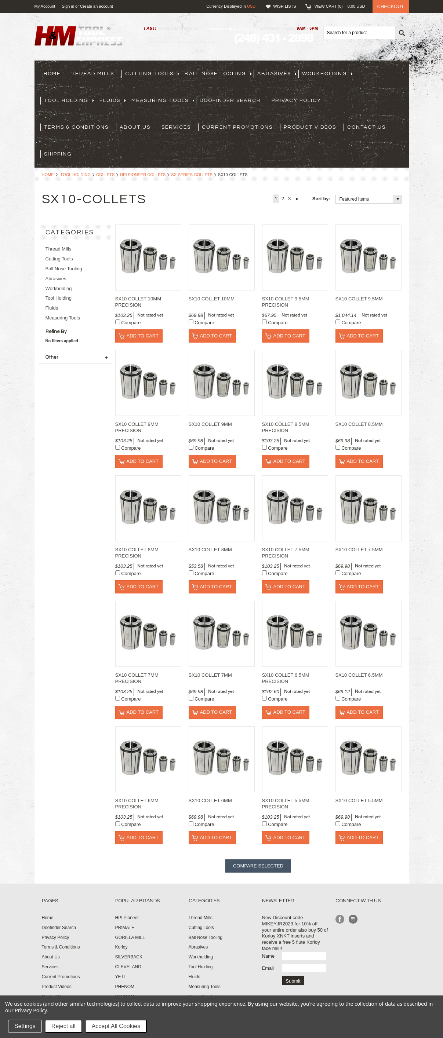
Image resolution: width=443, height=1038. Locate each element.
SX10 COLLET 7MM (210, 675)
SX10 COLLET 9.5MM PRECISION (285, 302)
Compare (131, 322)
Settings (25, 1026)
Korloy (121, 947)
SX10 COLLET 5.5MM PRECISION (285, 803)
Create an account (96, 6)
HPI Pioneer (127, 917)
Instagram (353, 919)
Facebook (340, 919)
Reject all (63, 1026)
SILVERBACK (128, 957)
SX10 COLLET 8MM (210, 549)
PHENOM (125, 986)
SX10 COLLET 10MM (212, 298)
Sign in (68, 6)
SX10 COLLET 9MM (210, 424)
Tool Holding (76, 174)
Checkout (390, 6)
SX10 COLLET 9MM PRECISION (137, 427)
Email (268, 968)
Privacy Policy (31, 1010)
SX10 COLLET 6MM (210, 800)
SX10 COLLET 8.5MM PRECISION (285, 427)
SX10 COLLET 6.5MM (359, 675)
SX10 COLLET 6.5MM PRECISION (285, 678)
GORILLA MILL (130, 937)
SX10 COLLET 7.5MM (359, 549)
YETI (120, 976)
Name (268, 956)
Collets (105, 174)
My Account (45, 6)
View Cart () (340, 6)
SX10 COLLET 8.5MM (359, 424)
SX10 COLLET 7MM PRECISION (137, 678)
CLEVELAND (128, 966)
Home (48, 174)
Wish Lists (284, 6)
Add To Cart (143, 336)
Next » (297, 198)
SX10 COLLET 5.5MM (359, 800)
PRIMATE (124, 927)
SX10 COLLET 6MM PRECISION (137, 803)
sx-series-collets (191, 174)
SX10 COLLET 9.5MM (359, 298)
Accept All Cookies (116, 1026)
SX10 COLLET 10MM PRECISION (138, 302)
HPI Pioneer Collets (143, 174)
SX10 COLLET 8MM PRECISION (137, 553)
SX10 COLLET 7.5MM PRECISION (285, 553)
